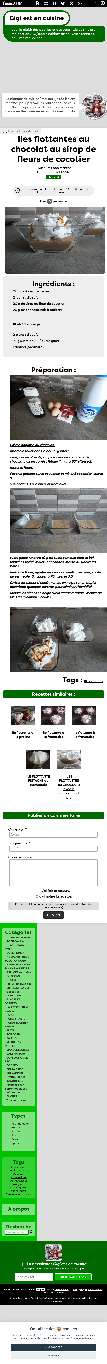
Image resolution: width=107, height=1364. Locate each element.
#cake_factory (18, 1170)
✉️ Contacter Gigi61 (54, 1292)
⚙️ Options (53, 1355)
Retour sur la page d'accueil (22, 131)
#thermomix (19, 1167)
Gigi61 (40, 1289)
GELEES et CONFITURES (13, 993)
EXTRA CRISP (14, 1069)
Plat (13, 1135)
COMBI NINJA (15, 953)
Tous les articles (16, 1100)
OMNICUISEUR (15, 1077)
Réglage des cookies (91, 1289)
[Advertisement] (53, 67)
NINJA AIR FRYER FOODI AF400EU (17, 958)
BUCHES (11, 1096)
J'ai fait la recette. (54, 891)
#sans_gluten (18, 1187)
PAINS (10, 1015)
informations (14, 1092)
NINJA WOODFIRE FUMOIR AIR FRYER (17, 966)
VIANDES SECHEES (17, 1050)
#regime (18, 1184)
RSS (75, 1289)
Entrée (15, 1131)
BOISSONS (13, 976)
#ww (28, 1194)
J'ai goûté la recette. (54, 896)
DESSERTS (12, 980)
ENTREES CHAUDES (18, 984)
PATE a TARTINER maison (16, 1024)
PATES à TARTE (15, 1019)
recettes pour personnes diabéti (16, 1086)
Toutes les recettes (18, 937)
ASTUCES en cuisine (18, 972)
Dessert (16, 1139)
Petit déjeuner (20, 1123)
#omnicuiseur (18, 1180)
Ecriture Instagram (53, 1302)
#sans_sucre (19, 1191)
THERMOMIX (14, 1073)
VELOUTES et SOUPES (14, 1044)
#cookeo (18, 1174)
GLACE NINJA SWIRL (14, 947)
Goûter (15, 1127)
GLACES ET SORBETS (12, 1001)
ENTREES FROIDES (17, 988)
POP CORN (13, 1034)
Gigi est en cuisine (36, 18)
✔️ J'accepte (53, 1347)
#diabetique (19, 1177)
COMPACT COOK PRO (16, 1059)
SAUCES (11, 1038)
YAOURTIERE (14, 1081)
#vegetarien (14, 1194)
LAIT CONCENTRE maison (17, 1009)
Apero (15, 1143)
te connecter (60, 904)
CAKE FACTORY (16, 1053)
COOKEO (12, 1065)
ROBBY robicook (16, 941)
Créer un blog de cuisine (87, 1298)
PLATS (10, 1030)
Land (62, 1289)
